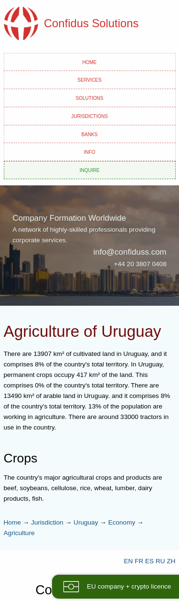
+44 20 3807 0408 (140, 264)
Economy (122, 522)
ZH (171, 561)
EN (128, 561)
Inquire (90, 169)
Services (89, 79)
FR (139, 561)
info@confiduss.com (129, 252)
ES (149, 561)
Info (89, 151)
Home (90, 61)
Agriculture (19, 533)
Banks (90, 134)
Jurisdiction (47, 522)
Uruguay (86, 522)
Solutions (90, 97)
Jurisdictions (89, 115)
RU (160, 561)
